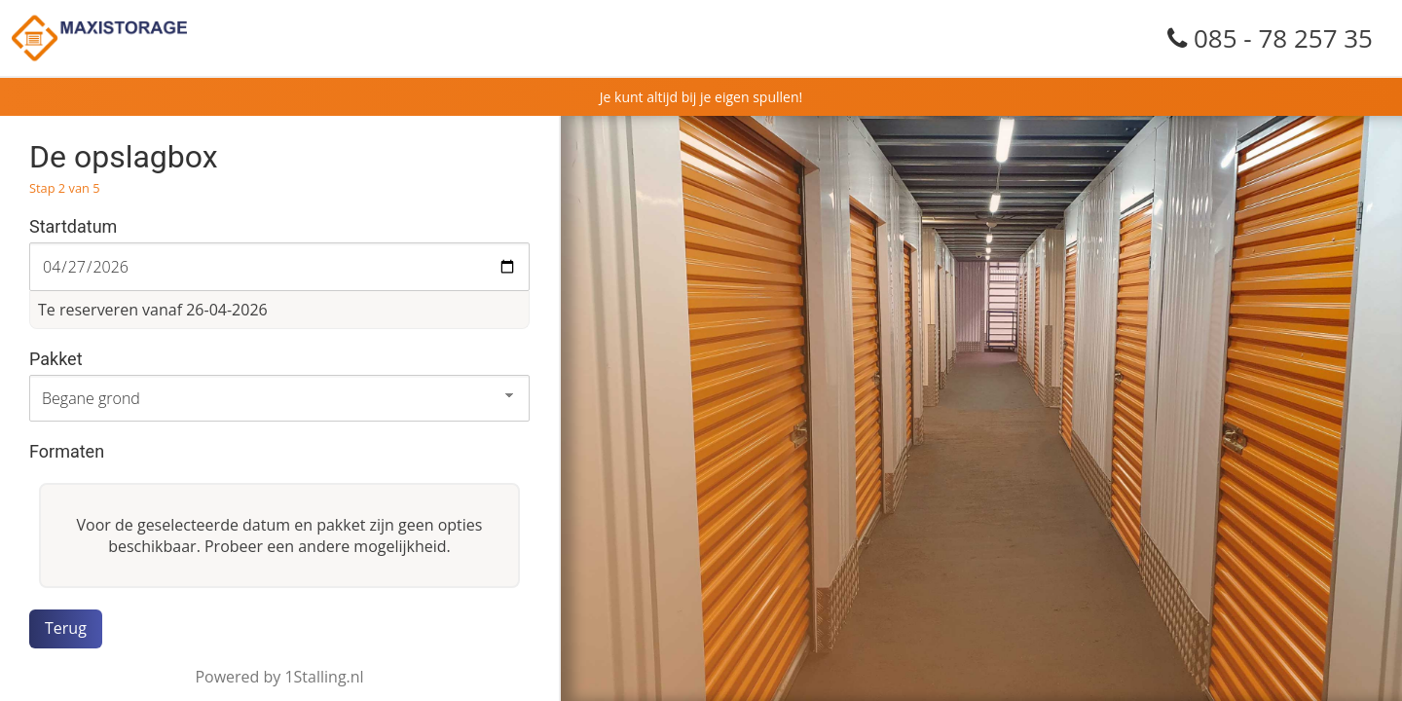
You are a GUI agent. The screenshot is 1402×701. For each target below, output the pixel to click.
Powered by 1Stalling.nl (279, 676)
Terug (66, 628)
